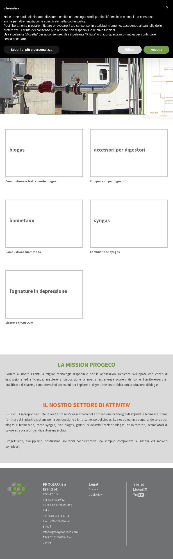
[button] (167, 7)
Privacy (93, 489)
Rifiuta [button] (130, 49)
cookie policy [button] (76, 21)
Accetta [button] (156, 49)
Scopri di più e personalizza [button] (31, 49)
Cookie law (95, 495)
